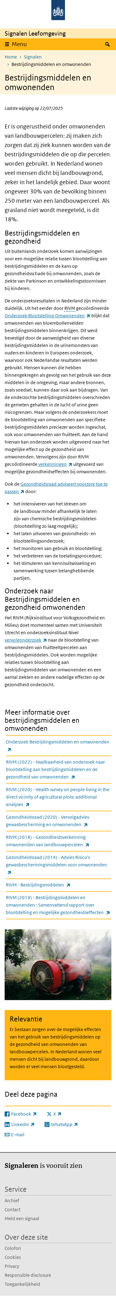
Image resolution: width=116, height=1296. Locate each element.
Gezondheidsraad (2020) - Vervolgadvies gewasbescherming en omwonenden (58, 821)
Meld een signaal (22, 1218)
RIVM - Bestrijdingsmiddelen (52, 885)
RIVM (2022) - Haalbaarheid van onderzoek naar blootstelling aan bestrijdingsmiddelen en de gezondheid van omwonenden (55, 770)
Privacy (12, 1266)
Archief (12, 1200)
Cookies (13, 1257)
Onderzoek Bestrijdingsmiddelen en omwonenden (57, 746)
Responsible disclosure (28, 1275)
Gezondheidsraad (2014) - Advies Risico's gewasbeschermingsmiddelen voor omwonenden (56, 865)
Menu (19, 44)
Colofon (13, 1248)
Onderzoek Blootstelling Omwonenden (47, 316)
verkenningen (54, 464)
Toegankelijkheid (22, 1284)
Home (11, 57)
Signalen (33, 57)
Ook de (12, 484)
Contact (12, 1209)
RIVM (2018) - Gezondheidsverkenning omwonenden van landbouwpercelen (58, 841)
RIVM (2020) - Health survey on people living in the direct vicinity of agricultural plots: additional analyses (58, 797)
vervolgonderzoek (26, 640)
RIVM (69, 308)
